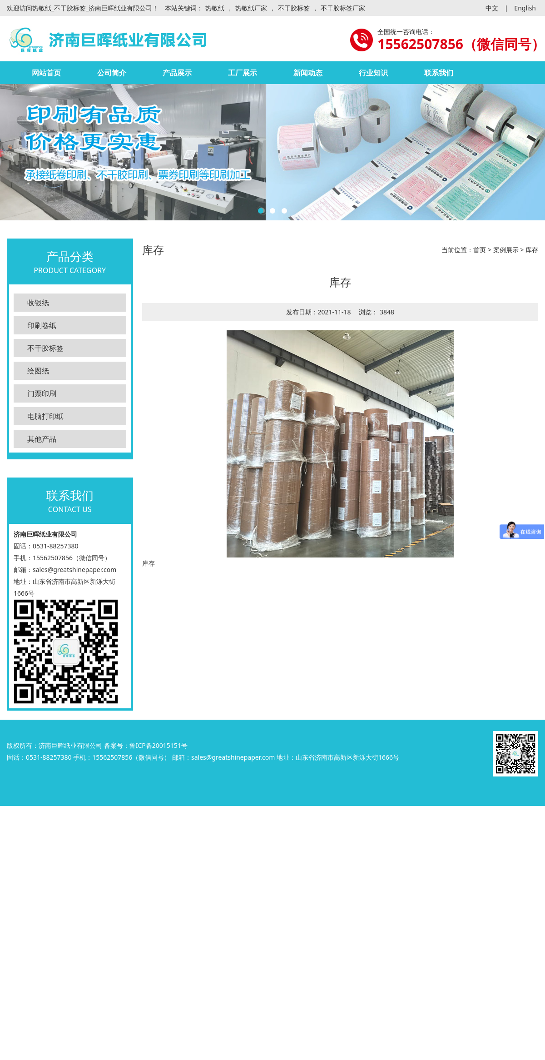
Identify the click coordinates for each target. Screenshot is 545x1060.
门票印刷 (41, 393)
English (525, 8)
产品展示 (177, 73)
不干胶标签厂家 (343, 8)
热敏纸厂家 (251, 8)
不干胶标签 (294, 8)
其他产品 (41, 439)
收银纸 (38, 303)
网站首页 (46, 73)
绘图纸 (38, 371)
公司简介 (111, 73)
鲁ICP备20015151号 (158, 745)
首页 (479, 249)
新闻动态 (307, 73)
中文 (492, 8)
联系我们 (438, 73)
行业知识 (373, 73)
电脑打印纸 (45, 416)
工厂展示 (242, 73)
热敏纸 (214, 8)
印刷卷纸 (41, 325)
